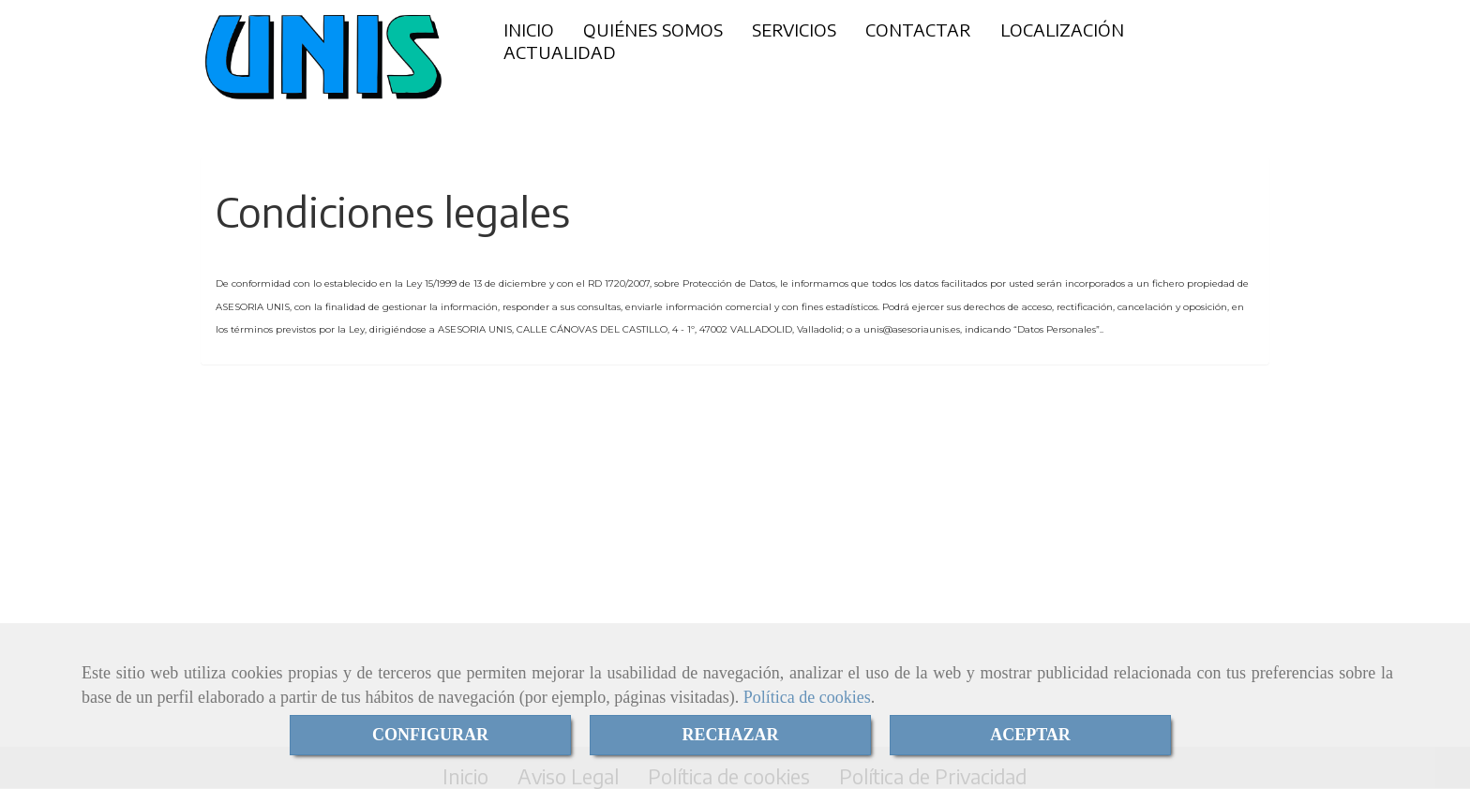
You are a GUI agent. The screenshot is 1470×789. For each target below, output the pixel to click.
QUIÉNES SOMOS (653, 29)
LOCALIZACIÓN (1062, 29)
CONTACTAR (918, 29)
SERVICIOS (794, 29)
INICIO (528, 29)
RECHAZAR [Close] (730, 734)
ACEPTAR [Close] (1030, 734)
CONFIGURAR (430, 734)
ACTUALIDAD (559, 52)
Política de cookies (807, 697)
